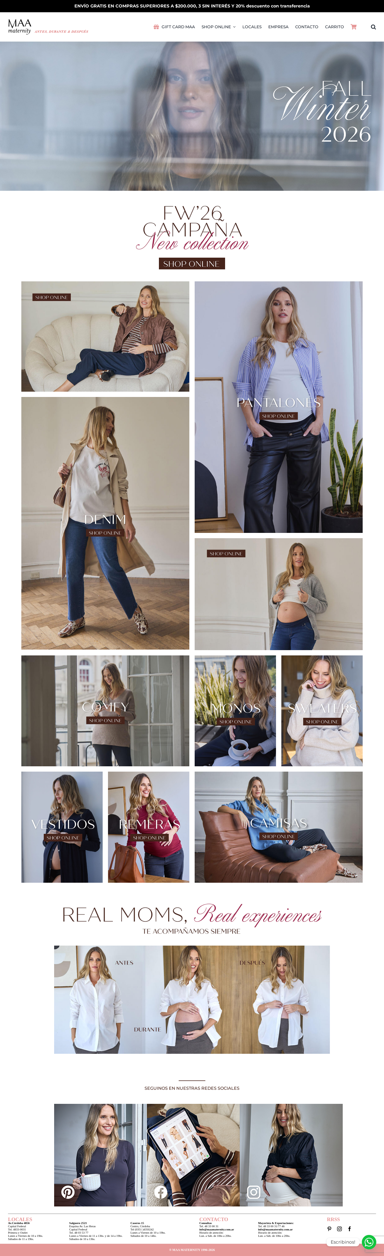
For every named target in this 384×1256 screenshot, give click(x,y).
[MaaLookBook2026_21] (279, 773)
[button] (373, 27)
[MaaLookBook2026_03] (279, 283)
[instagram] (339, 1228)
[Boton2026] (192, 259)
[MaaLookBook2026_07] (279, 540)
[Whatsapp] (369, 1242)
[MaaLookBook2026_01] (105, 283)
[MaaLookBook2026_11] (105, 657)
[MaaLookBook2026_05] (105, 398)
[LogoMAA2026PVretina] (48, 20)
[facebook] (349, 1228)
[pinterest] (329, 1228)
